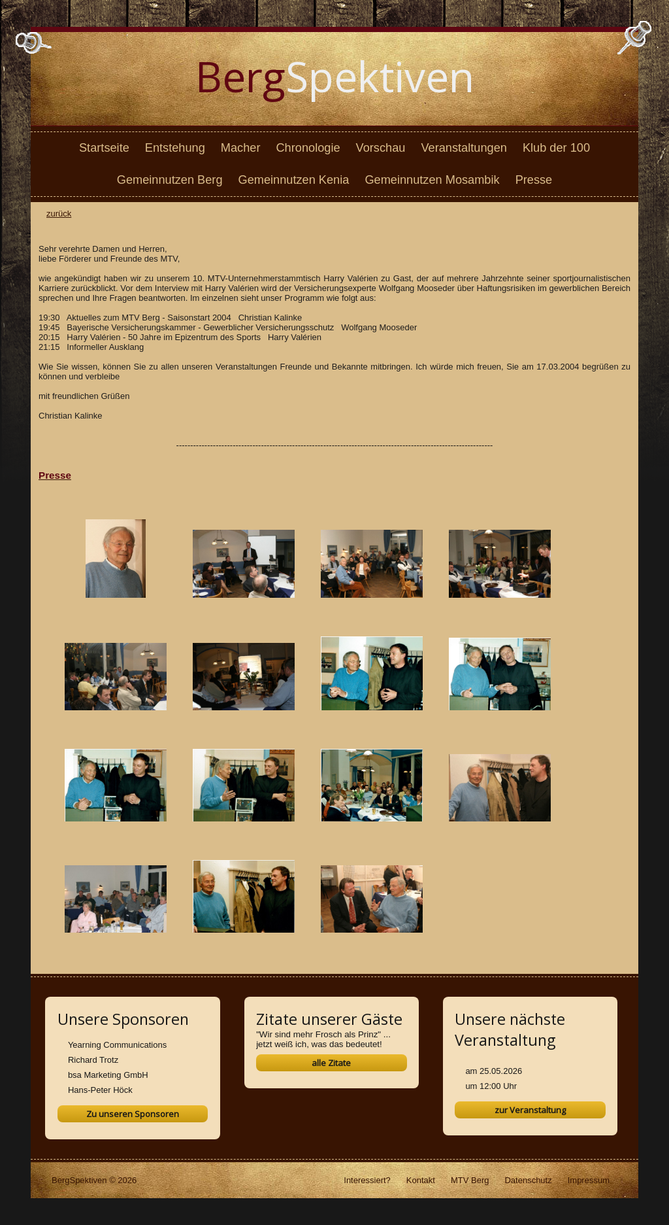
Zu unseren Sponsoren (132, 1114)
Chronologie (308, 147)
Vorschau (381, 147)
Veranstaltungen (463, 147)
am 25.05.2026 (493, 1071)
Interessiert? (367, 1180)
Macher (241, 147)
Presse (534, 179)
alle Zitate (331, 1063)
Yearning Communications (117, 1045)
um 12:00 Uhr (491, 1086)
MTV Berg (470, 1180)
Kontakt (420, 1180)
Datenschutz (527, 1180)
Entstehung (175, 147)
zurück (58, 213)
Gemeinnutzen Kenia (294, 179)
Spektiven (334, 76)
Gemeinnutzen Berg (170, 179)
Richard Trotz (93, 1060)
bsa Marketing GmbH (108, 1075)
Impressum (589, 1180)
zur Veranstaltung (530, 1110)
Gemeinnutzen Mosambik (432, 179)
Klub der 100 (556, 147)
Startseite (104, 147)
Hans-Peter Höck (100, 1090)
